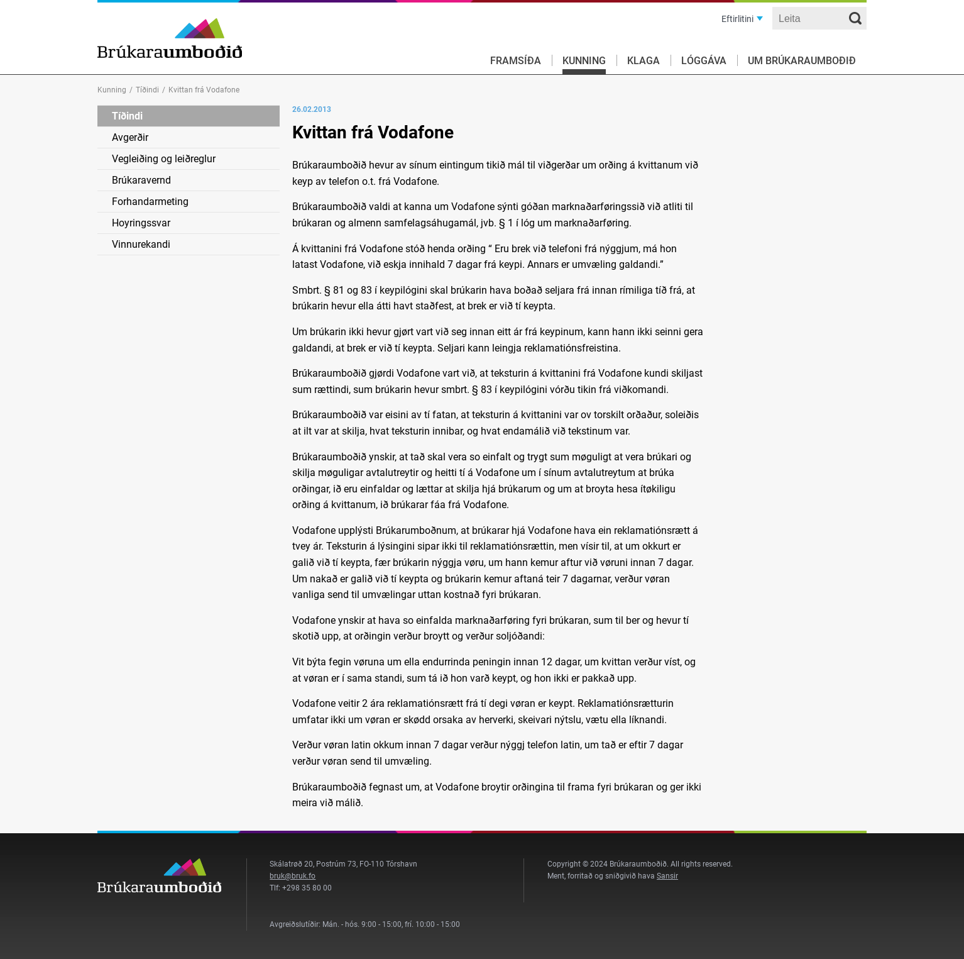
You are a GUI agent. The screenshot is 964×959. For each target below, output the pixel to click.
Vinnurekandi (141, 244)
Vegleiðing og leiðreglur (164, 159)
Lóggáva (703, 61)
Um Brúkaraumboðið (802, 61)
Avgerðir (130, 137)
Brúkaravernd (141, 180)
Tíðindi (147, 90)
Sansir (667, 876)
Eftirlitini (737, 19)
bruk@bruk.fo (292, 876)
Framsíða (515, 61)
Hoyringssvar (141, 223)
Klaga (643, 61)
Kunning (584, 61)
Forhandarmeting (150, 202)
